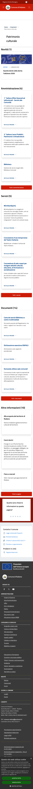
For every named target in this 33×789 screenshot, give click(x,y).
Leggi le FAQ (7, 735)
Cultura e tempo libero (10, 629)
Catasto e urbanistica (10, 640)
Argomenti (13, 27)
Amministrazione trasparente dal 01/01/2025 (14, 748)
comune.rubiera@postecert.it (13, 719)
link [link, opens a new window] (15, 774)
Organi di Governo (9, 597)
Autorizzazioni (8, 669)
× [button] (31, 758)
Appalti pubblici (8, 637)
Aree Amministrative (10, 600)
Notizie (5, 67)
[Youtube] (13, 589)
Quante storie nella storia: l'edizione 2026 (12, 72)
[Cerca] (29, 7)
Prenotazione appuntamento (12, 730)
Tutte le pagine (16, 494)
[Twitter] (9, 589)
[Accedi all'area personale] (26, 2)
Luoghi (6, 694)
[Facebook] (4, 589)
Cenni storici (8, 440)
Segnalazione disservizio (11, 732)
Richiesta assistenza (10, 738)
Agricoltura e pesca (9, 672)
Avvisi (6, 686)
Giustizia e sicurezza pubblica (12, 657)
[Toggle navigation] (3, 7)
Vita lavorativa (8, 632)
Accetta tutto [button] (16, 778)
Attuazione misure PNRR (11, 617)
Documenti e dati (9, 614)
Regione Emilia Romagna (10, 2)
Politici (6, 609)
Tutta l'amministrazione (16, 187)
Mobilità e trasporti (9, 646)
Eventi (6, 697)
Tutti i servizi (16, 295)
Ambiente (7, 663)
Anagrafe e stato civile (10, 626)
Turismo (6, 643)
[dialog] (16, 773)
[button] (16, 786)
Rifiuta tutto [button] (16, 782)
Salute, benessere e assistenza (13, 666)
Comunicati (7, 683)
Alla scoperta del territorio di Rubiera (14, 417)
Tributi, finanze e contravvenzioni (14, 660)
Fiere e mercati (9, 474)
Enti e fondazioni (9, 606)
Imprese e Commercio (10, 635)
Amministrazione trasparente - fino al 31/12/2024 (15, 753)
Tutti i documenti (16, 398)
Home (6, 27)
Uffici (5, 603)
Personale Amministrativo (12, 612)
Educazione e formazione (11, 655)
